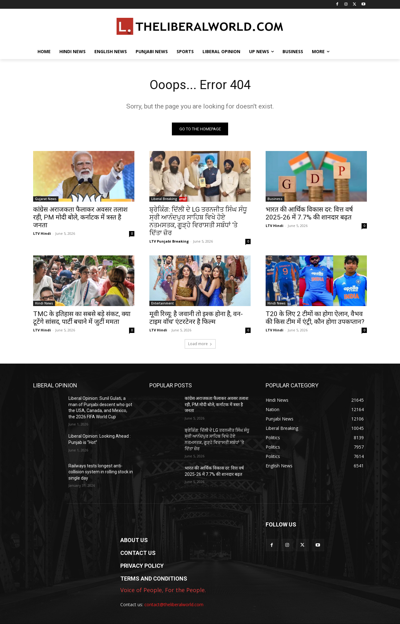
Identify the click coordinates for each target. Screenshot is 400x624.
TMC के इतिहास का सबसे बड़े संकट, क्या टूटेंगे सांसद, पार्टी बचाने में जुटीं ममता (81, 317)
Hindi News (44, 303)
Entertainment (162, 303)
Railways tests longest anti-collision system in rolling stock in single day (100, 472)
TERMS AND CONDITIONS (153, 578)
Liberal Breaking (164, 199)
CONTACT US (138, 553)
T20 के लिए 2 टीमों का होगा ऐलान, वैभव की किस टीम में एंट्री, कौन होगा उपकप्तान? (315, 317)
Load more (200, 343)
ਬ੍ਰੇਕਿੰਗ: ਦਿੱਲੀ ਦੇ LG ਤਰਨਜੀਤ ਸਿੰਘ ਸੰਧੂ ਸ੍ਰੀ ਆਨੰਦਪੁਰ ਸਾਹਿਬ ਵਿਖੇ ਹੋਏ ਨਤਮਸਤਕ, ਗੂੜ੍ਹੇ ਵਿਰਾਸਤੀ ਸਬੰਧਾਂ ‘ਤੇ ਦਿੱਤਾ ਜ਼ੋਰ (198, 221)
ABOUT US (134, 540)
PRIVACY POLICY (142, 565)
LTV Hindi (42, 233)
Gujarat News (46, 199)
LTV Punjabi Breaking (169, 241)
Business (275, 199)
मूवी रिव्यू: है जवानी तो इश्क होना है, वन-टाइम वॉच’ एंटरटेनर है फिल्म (196, 317)
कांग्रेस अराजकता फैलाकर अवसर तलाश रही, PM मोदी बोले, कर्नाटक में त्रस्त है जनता (80, 217)
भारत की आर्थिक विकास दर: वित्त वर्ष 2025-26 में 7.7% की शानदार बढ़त (309, 213)
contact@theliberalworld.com (173, 604)
